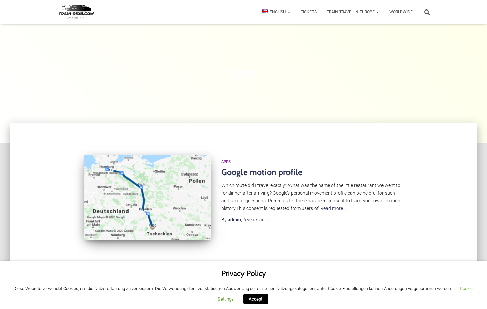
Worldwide (401, 11)
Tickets (309, 11)
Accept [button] (255, 299)
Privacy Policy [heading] (243, 273)
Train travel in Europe (353, 11)
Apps (226, 161)
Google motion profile (261, 172)
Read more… (333, 208)
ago (255, 219)
